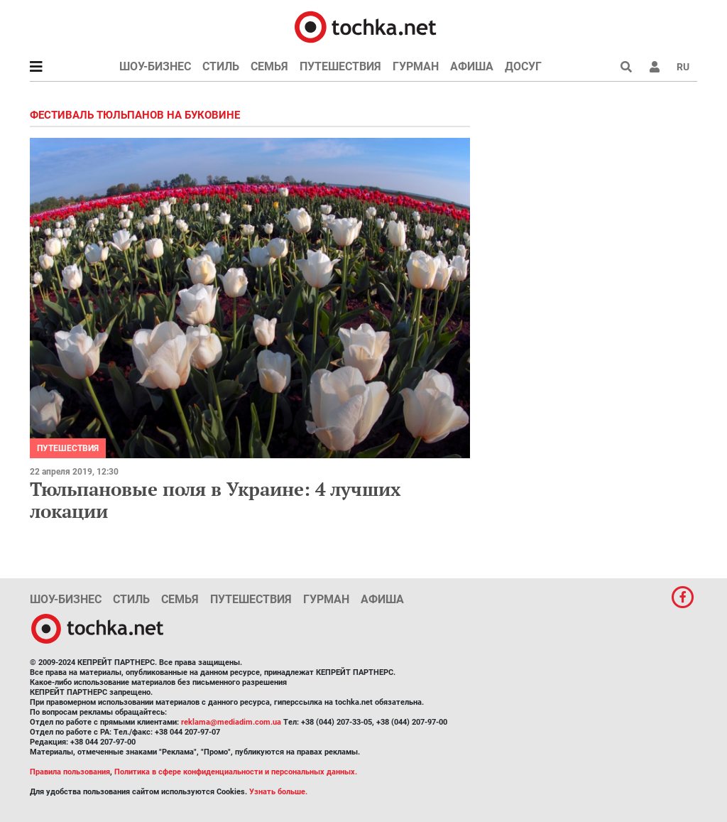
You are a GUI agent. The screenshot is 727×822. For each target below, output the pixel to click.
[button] (654, 66)
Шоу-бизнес (155, 66)
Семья (269, 66)
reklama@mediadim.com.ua (231, 722)
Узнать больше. (278, 791)
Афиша (471, 66)
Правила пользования (70, 772)
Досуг (523, 66)
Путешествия (340, 66)
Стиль (220, 66)
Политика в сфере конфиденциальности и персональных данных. (235, 772)
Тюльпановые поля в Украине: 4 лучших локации (215, 500)
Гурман (416, 66)
